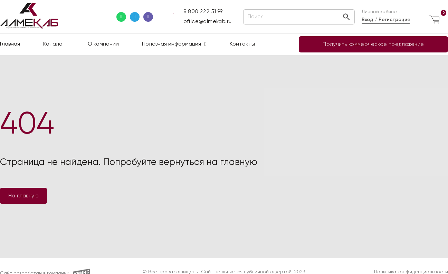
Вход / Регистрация (386, 19)
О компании (103, 44)
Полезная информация (174, 44)
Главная (10, 44)
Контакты (242, 44)
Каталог (54, 44)
